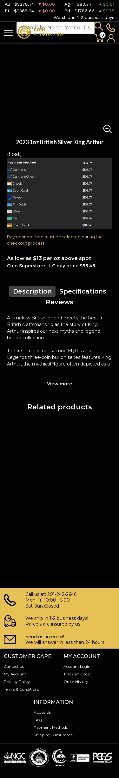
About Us (42, 712)
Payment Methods (51, 727)
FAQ (38, 719)
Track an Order (77, 674)
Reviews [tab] (59, 302)
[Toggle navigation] (8, 32)
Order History (75, 681)
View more (59, 384)
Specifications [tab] (82, 291)
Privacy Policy (17, 681)
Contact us (14, 666)
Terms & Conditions (21, 689)
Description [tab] (32, 291)
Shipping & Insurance (53, 735)
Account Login (76, 666)
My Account (15, 674)
